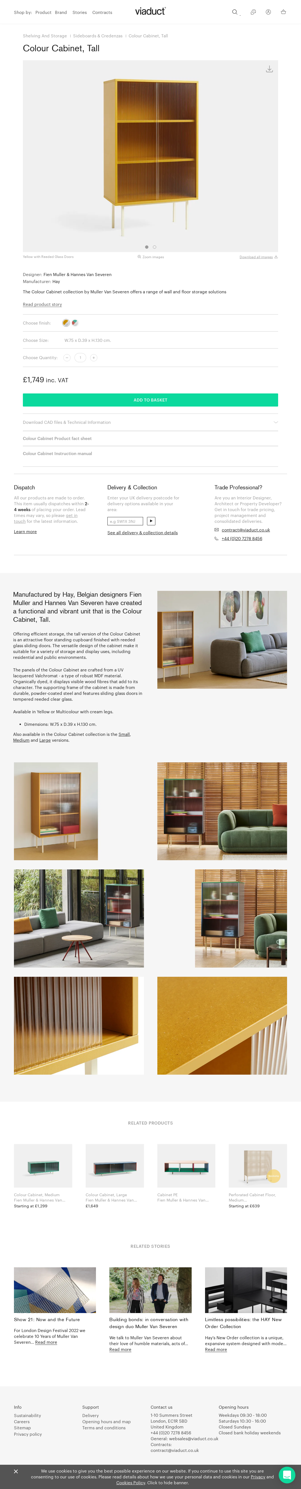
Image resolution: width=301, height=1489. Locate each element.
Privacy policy (28, 1434)
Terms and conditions (104, 1427)
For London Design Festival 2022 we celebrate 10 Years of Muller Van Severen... (49, 1336)
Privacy (258, 1476)
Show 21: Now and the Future (47, 1320)
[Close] (16, 1471)
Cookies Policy (130, 1482)
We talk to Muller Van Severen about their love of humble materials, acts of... (148, 1343)
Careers (22, 1421)
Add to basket (150, 399)
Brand (61, 12)
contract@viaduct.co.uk (246, 529)
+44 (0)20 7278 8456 (242, 538)
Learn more (25, 531)
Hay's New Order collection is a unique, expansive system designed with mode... (245, 1343)
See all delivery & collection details (142, 532)
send (151, 521)
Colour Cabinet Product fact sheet (57, 438)
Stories (80, 12)
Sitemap (22, 1427)
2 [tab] (154, 247)
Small (124, 734)
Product (43, 12)
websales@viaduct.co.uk (193, 1438)
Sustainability (27, 1415)
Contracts (102, 12)
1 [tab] (146, 247)
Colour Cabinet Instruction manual (57, 453)
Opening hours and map (106, 1421)
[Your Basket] (284, 11)
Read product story (42, 304)
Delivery (90, 1415)
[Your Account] (268, 12)
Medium (21, 740)
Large (45, 740)
